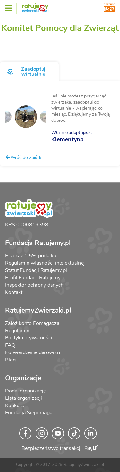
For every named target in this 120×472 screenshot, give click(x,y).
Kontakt (13, 292)
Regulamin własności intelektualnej (45, 263)
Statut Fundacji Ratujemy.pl (36, 270)
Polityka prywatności (28, 337)
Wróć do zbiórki (23, 157)
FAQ (10, 345)
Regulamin (17, 330)
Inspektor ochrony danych (34, 285)
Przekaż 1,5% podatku (30, 255)
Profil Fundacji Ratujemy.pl (35, 277)
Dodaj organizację (25, 390)
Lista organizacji (23, 398)
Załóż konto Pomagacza (32, 323)
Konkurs (14, 405)
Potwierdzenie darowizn (32, 352)
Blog (10, 359)
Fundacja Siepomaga (28, 412)
